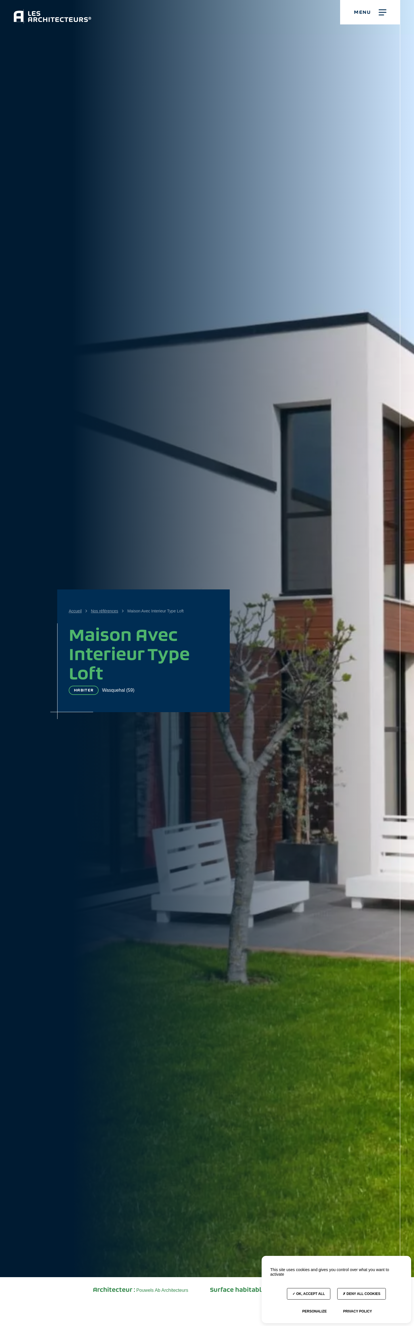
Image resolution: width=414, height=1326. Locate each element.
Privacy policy (357, 1311)
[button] (370, 12)
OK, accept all (308, 1294)
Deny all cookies (361, 1294)
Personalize (314, 1311)
